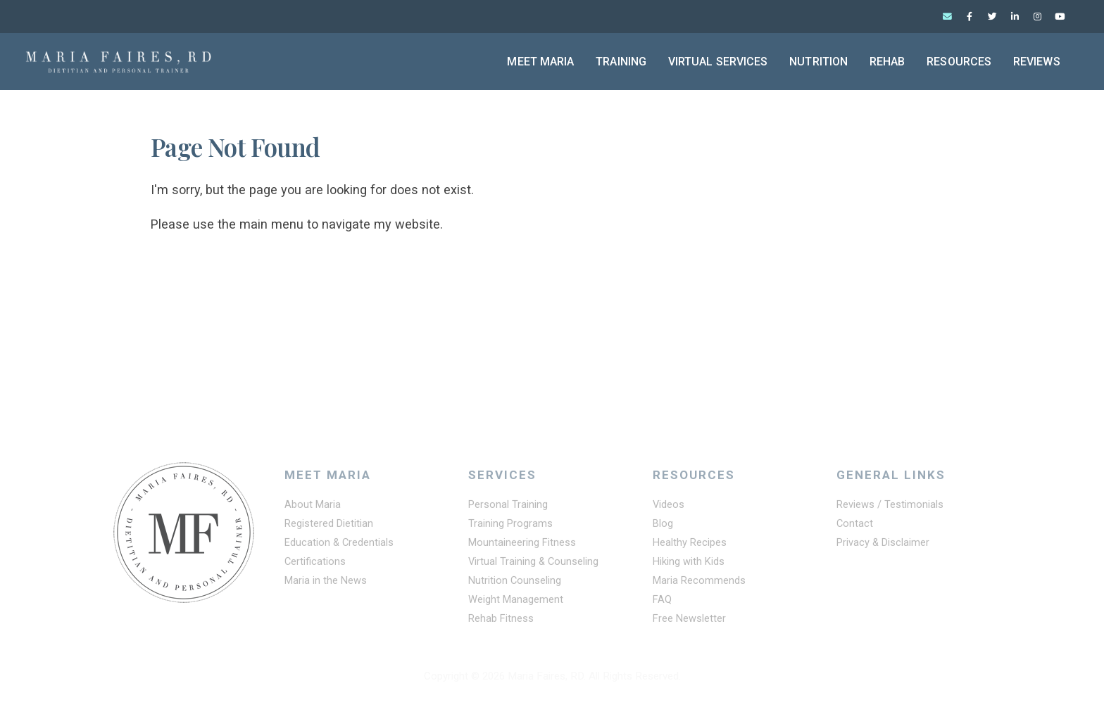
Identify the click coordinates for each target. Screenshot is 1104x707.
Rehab (887, 61)
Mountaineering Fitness (522, 545)
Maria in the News (326, 583)
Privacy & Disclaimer (884, 545)
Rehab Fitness (501, 621)
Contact (855, 526)
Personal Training (508, 507)
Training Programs (510, 526)
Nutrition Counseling (515, 583)
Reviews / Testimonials (890, 507)
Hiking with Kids (689, 564)
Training (621, 61)
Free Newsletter (690, 621)
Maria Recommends (700, 583)
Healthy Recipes (690, 545)
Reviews (1036, 61)
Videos (669, 507)
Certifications (315, 564)
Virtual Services (718, 61)
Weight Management (516, 602)
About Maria (312, 507)
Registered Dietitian (329, 526)
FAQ (662, 602)
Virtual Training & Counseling (534, 564)
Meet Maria (540, 61)
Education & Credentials (340, 545)
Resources (959, 61)
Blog (663, 526)
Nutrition (818, 61)
